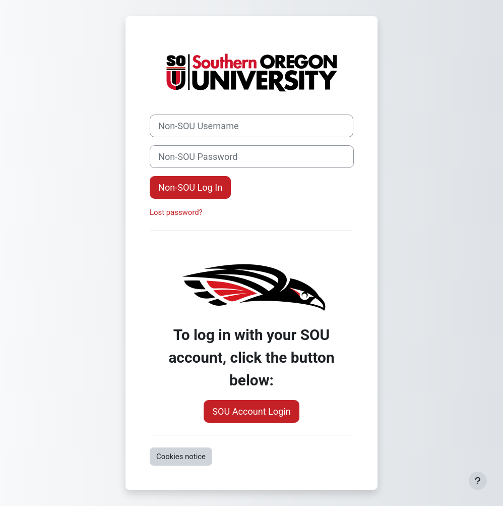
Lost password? (176, 212)
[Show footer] (478, 481)
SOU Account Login (251, 411)
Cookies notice (181, 456)
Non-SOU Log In (190, 187)
